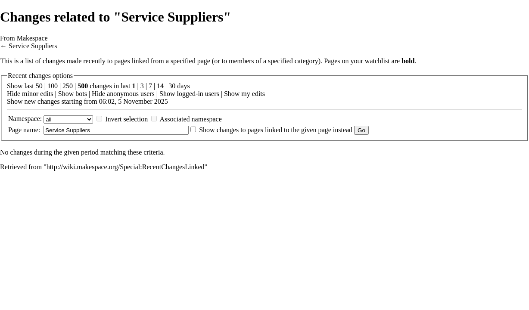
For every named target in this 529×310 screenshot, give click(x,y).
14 (160, 86)
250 (67, 86)
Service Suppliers (33, 46)
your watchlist (370, 61)
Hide (13, 93)
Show (66, 93)
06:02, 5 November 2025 (133, 101)
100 (52, 86)
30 (171, 86)
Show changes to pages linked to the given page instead (275, 129)
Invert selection (126, 119)
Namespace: (25, 118)
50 (39, 86)
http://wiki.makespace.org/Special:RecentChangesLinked (126, 166)
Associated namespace (190, 119)
